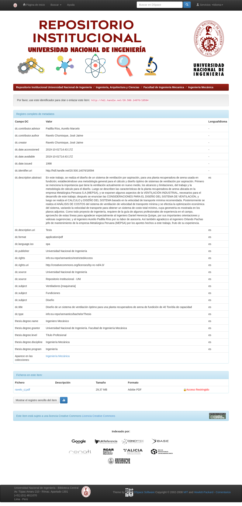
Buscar (55, 4)
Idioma (218, 4)
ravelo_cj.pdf (22, 389)
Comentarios (223, 492)
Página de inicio (34, 4)
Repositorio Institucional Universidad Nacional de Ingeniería (54, 87)
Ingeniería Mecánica (200, 87)
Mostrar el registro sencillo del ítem (36, 400)
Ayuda (70, 4)
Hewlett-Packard (203, 492)
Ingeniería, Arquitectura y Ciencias (117, 87)
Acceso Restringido (197, 389)
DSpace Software (144, 492)
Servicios (204, 4)
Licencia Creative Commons (98, 415)
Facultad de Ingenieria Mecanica (163, 87)
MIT (185, 492)
